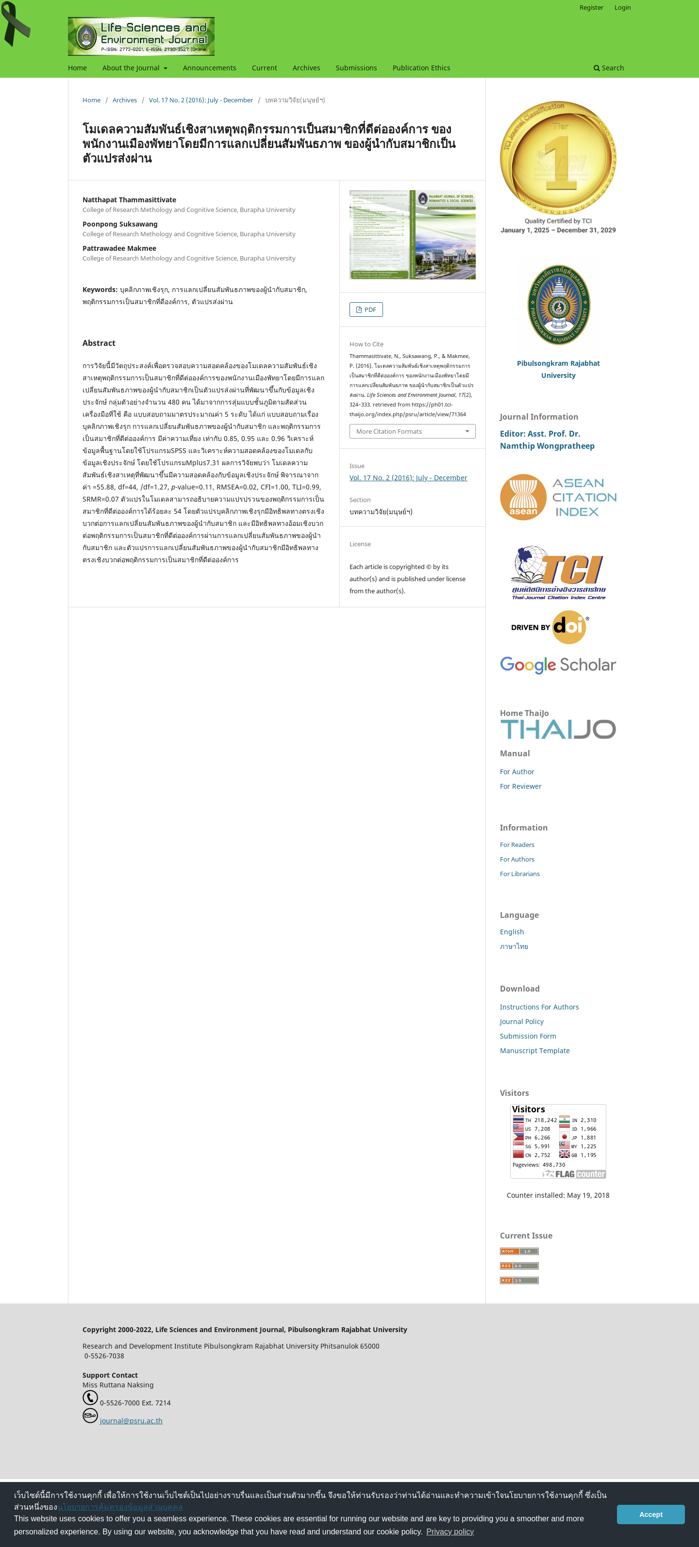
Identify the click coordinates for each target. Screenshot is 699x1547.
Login (623, 7)
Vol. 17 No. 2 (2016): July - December (201, 100)
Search (609, 67)
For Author (517, 771)
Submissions (356, 67)
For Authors (517, 859)
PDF (369, 309)
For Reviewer (521, 786)
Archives (306, 67)
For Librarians (520, 873)
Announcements (209, 67)
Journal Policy (522, 1021)
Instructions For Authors (539, 1006)
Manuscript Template (535, 1050)
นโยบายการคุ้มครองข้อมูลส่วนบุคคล (120, 1507)
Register (591, 7)
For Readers (517, 844)
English (512, 931)
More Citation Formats (389, 431)
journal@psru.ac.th (131, 1420)
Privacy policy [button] (450, 1532)
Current (264, 67)
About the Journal (132, 67)
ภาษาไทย (514, 946)
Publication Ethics (421, 67)
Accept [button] (651, 1514)
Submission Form (528, 1036)
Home (77, 67)
